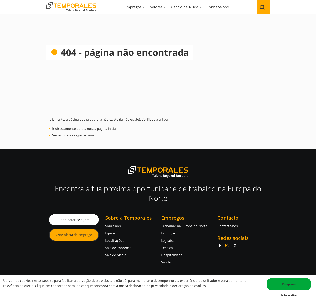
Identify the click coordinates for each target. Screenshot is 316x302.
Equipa (110, 233)
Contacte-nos (227, 226)
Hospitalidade (171, 255)
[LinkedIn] (234, 245)
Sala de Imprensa (118, 248)
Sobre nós (113, 226)
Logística (168, 240)
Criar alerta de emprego (74, 235)
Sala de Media (115, 255)
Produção (168, 233)
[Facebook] (219, 245)
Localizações (114, 240)
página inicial (107, 128)
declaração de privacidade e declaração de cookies (167, 286)
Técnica (167, 248)
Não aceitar (289, 295)
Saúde (166, 262)
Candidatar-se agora (74, 220)
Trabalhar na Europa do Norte (184, 226)
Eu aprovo (289, 284)
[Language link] (263, 7)
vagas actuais (84, 135)
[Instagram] (227, 245)
